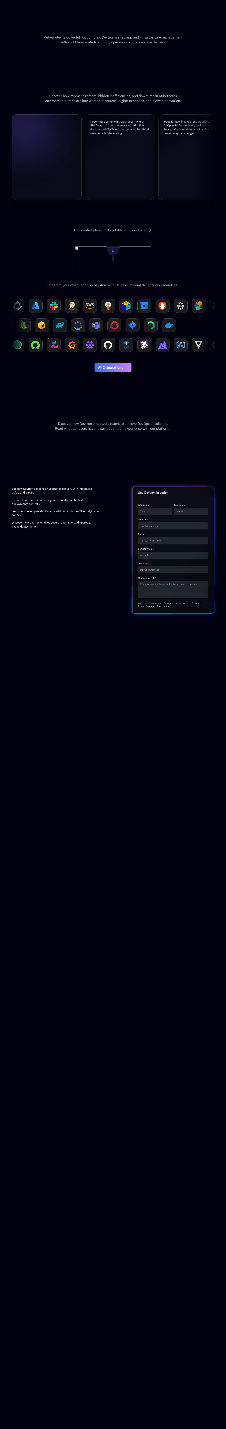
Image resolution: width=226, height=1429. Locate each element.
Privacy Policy (145, 1275)
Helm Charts (123, 1346)
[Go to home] (23, 15)
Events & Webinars (94, 1330)
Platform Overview (29, 1319)
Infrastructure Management (34, 1330)
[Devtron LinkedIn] (19, 1416)
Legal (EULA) (188, 1340)
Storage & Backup (28, 1362)
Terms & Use (188, 1351)
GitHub (119, 1335)
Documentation (125, 1324)
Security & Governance (31, 1335)
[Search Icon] (146, 15)
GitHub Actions (157, 1335)
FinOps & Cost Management (34, 1351)
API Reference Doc (127, 1330)
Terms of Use (163, 1275)
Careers (185, 1330)
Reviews (185, 1335)
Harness (153, 1319)
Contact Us (187, 1324)
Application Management (33, 1324)
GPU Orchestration (29, 1346)
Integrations (123, 1351)
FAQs (85, 1340)
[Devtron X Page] (25, 1416)
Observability (25, 1357)
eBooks (87, 1335)
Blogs (85, 1319)
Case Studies (90, 1324)
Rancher (153, 1324)
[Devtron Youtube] (36, 1416)
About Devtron (189, 1319)
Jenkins (152, 1330)
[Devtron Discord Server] (30, 1416)
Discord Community (127, 1340)
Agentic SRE (24, 1340)
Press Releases (189, 1357)
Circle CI (153, 1340)
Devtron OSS (123, 1319)
